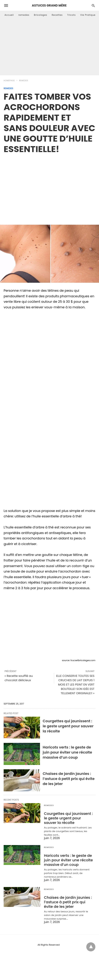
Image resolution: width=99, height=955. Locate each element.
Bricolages (40, 14)
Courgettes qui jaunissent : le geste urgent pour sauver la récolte (68, 726)
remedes (23, 14)
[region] (49, 185)
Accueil (9, 14)
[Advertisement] (49, 48)
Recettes (57, 14)
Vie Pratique (88, 14)
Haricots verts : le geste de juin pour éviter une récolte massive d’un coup (67, 752)
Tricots (71, 14)
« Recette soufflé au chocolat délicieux (19, 678)
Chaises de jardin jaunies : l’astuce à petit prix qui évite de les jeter (69, 778)
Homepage (9, 80)
